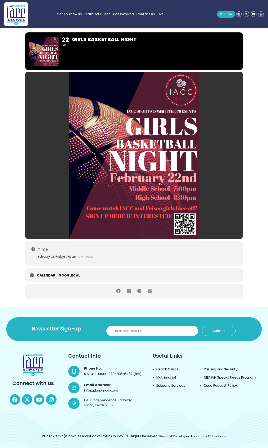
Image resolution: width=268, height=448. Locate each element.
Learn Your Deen (97, 14)
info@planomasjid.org (101, 390)
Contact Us (145, 14)
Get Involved (123, 14)
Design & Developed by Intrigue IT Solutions (192, 436)
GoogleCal (69, 275)
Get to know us (69, 14)
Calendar (46, 275)
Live (160, 14)
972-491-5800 (95, 374)
